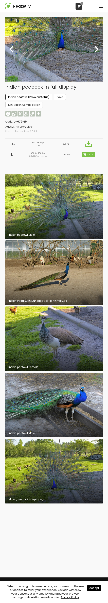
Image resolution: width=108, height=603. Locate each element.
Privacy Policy (70, 597)
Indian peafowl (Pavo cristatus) (28, 97)
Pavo (60, 97)
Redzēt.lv (22, 6)
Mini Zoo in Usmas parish (24, 105)
